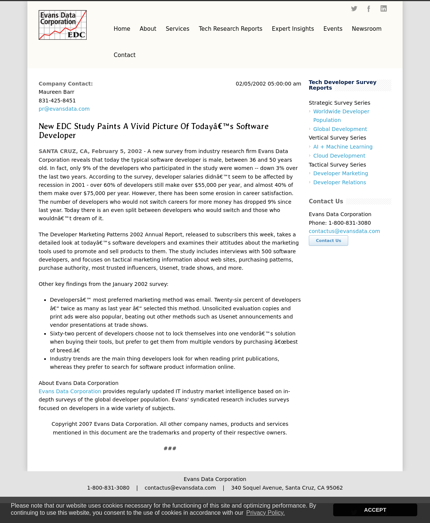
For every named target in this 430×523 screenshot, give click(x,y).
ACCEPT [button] (375, 510)
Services (177, 29)
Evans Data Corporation (70, 391)
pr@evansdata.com (64, 109)
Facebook (368, 8)
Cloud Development (339, 156)
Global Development (340, 129)
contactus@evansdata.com (344, 231)
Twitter (353, 8)
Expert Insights (293, 29)
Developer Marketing (340, 173)
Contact (124, 55)
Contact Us (328, 240)
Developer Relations (339, 182)
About (148, 29)
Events (333, 29)
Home (122, 29)
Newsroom (367, 29)
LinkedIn (383, 8)
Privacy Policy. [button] (265, 512)
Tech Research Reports (230, 29)
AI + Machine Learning (343, 147)
